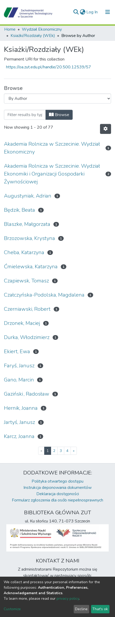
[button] (82, 12)
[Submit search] (76, 12)
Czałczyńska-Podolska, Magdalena (44, 294)
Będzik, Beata (19, 210)
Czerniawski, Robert (27, 309)
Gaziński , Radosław (26, 393)
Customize (12, 609)
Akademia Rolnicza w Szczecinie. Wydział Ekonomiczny (52, 147)
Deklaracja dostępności (57, 494)
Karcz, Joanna (19, 436)
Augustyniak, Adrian (27, 195)
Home (10, 29)
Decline (81, 609)
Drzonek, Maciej (22, 323)
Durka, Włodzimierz (26, 337)
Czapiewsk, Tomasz (26, 280)
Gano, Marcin (19, 379)
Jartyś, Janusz (19, 422)
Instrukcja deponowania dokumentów (57, 487)
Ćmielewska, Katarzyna (31, 266)
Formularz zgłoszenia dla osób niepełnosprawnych (57, 500)
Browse (59, 115)
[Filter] (25, 115)
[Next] (74, 451)
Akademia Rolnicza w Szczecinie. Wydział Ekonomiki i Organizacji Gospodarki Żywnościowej (52, 173)
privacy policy (68, 598)
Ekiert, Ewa (17, 351)
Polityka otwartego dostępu (57, 481)
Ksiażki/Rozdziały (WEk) (33, 36)
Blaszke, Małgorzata (27, 224)
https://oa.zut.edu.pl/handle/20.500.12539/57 (48, 67)
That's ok (100, 609)
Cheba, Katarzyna (24, 252)
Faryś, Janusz (19, 365)
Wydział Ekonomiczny (42, 29)
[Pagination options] (105, 129)
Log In (92, 12)
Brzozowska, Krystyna (29, 238)
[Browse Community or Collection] (57, 98)
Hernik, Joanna (21, 408)
